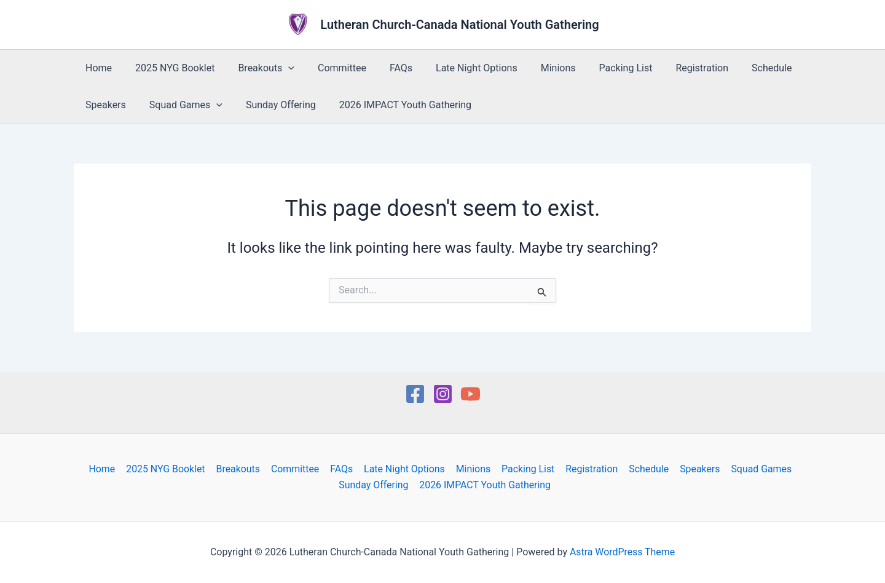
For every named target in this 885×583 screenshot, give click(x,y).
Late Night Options (456, 68)
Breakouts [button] (257, 68)
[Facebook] (415, 394)
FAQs (384, 68)
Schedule (737, 68)
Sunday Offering (272, 105)
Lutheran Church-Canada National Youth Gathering (459, 24)
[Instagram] (443, 394)
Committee (329, 68)
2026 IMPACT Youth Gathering (392, 105)
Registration (670, 68)
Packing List (598, 68)
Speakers (104, 105)
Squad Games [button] (180, 105)
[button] (279, 68)
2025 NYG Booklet (169, 68)
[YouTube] (470, 394)
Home (97, 68)
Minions (534, 68)
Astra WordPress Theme (622, 552)
